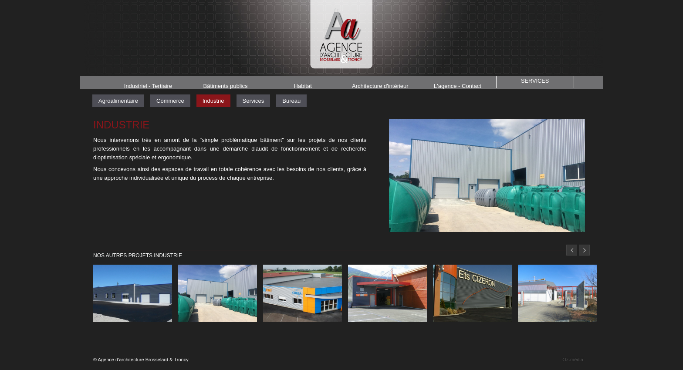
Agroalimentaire (118, 101)
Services (535, 82)
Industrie (213, 101)
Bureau (291, 101)
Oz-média (572, 359)
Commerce (170, 101)
